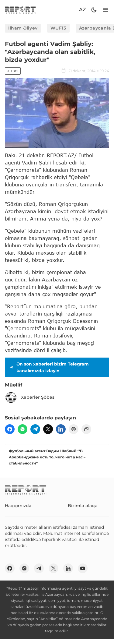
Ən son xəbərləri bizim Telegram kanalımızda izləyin (49, 367)
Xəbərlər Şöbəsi (30, 397)
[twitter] (48, 429)
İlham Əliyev (23, 28)
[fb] (10, 429)
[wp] (22, 429)
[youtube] (83, 568)
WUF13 (58, 28)
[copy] (86, 429)
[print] (73, 429)
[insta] (24, 568)
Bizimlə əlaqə (83, 505)
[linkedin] (61, 429)
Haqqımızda (18, 505)
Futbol (12, 71)
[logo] (20, 10)
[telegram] (35, 429)
